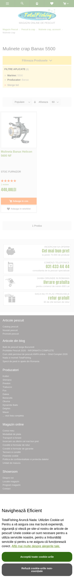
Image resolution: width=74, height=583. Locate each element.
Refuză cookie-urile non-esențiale (37, 570)
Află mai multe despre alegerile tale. (36, 546)
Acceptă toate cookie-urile (37, 556)
